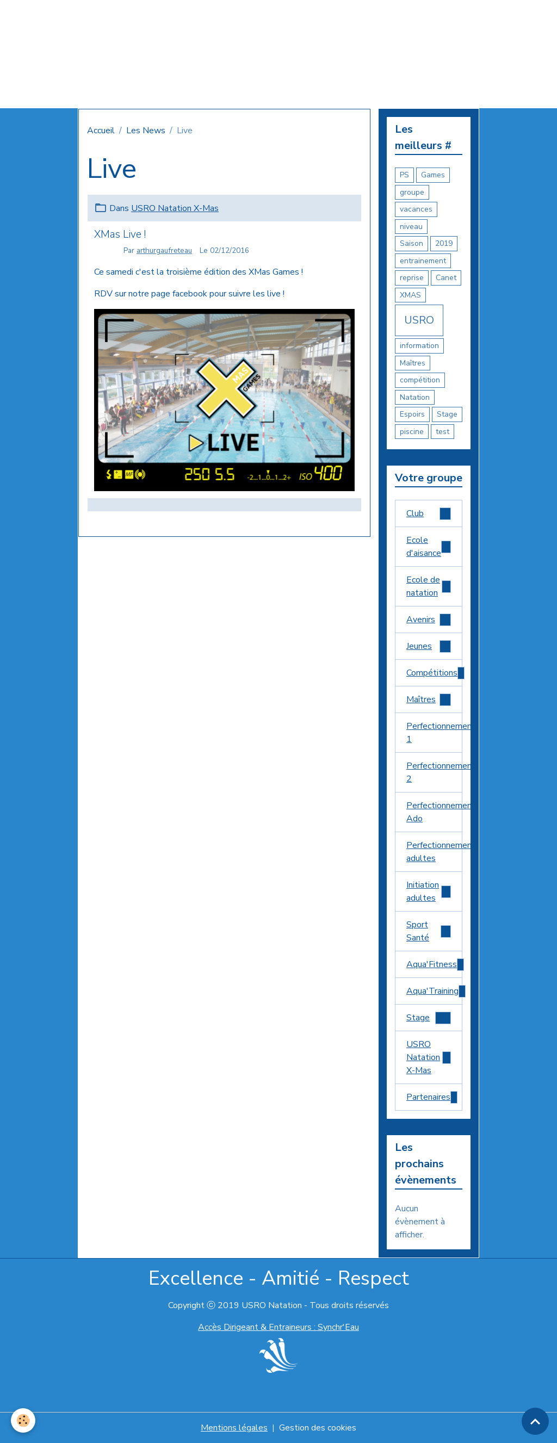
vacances (416, 209)
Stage (447, 414)
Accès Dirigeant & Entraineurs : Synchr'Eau (278, 1327)
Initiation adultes (428, 891)
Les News (145, 131)
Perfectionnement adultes (434, 851)
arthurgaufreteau (164, 250)
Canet (446, 278)
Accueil (101, 131)
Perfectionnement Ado (434, 812)
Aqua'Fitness (434, 964)
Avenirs (428, 620)
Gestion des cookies (317, 1428)
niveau (411, 226)
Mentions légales (234, 1428)
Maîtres (412, 363)
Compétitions (434, 673)
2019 (444, 243)
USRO (419, 320)
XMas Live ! (120, 234)
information (419, 345)
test (442, 431)
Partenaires (432, 1097)
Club (428, 513)
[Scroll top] (535, 1421)
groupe (412, 192)
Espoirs (412, 414)
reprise (412, 278)
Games (433, 175)
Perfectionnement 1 (434, 732)
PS (404, 175)
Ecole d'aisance (428, 546)
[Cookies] (23, 1420)
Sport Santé (428, 931)
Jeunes (428, 646)
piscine (412, 431)
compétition (420, 380)
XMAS (410, 295)
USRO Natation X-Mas (175, 208)
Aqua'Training (434, 991)
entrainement (423, 261)
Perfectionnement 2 (434, 772)
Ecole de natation (428, 586)
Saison (411, 243)
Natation (415, 397)
